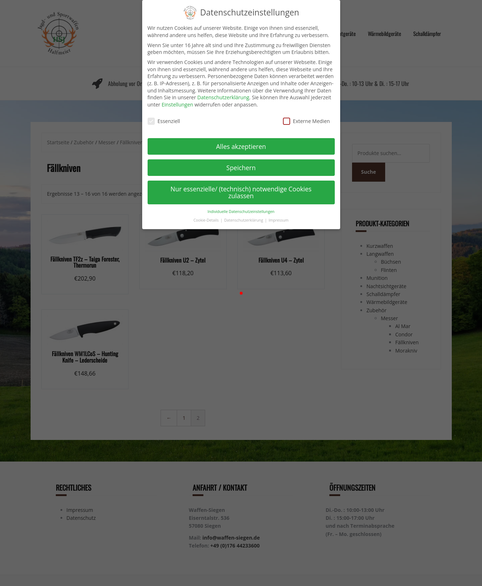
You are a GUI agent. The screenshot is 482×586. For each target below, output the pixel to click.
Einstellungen (177, 97)
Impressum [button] (278, 213)
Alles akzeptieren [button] (241, 139)
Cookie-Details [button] (206, 213)
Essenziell (164, 114)
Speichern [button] (241, 160)
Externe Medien (306, 114)
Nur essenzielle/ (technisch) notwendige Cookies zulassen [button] (241, 186)
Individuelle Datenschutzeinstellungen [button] (241, 204)
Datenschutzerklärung (223, 90)
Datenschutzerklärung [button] (244, 213)
